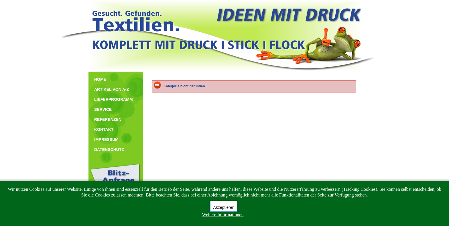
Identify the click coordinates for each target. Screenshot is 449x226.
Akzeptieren (224, 207)
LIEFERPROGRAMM (113, 99)
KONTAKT (103, 129)
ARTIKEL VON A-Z (111, 89)
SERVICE (103, 109)
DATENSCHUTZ (109, 149)
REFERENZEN (107, 119)
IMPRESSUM (106, 139)
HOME (100, 79)
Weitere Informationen (223, 214)
